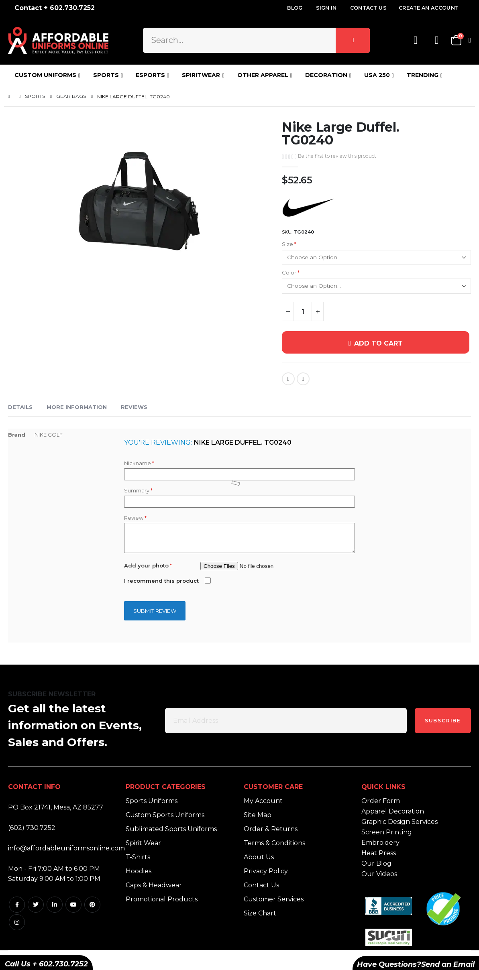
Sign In (326, 8)
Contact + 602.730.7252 (54, 8)
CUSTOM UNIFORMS (45, 75)
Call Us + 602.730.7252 (46, 964)
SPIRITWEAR (201, 75)
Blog (294, 8)
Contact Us (368, 8)
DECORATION (326, 75)
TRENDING (422, 75)
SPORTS (106, 75)
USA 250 (377, 75)
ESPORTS (150, 75)
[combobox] (256, 40)
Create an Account (429, 8)
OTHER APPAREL (262, 75)
